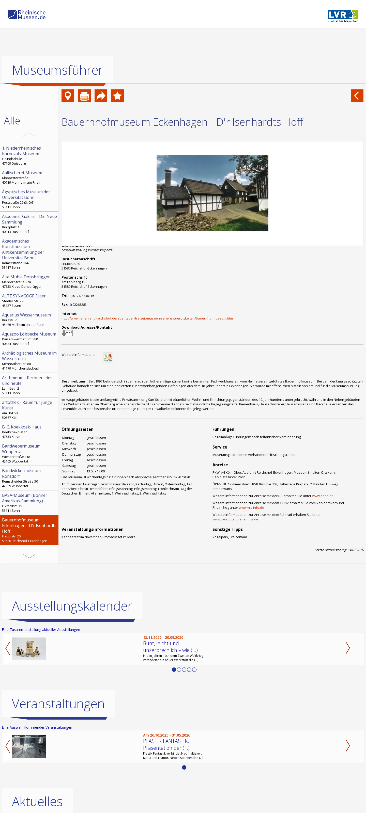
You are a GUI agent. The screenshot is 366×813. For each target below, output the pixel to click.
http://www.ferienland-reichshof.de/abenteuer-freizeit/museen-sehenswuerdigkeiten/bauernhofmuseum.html (148, 318)
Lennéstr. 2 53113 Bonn (29, 385)
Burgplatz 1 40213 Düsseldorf (29, 224)
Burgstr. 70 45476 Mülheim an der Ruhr (29, 319)
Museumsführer (57, 69)
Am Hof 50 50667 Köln (29, 410)
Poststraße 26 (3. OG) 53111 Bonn (29, 199)
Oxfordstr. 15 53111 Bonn (29, 502)
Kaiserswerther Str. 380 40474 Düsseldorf (29, 338)
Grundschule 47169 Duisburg (29, 155)
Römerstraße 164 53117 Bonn (29, 254)
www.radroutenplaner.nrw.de (235, 519)
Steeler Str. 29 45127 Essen (29, 300)
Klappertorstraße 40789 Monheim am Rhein (29, 177)
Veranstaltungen (58, 703)
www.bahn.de (322, 495)
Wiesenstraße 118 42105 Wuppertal (29, 453)
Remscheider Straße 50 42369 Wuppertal (29, 478)
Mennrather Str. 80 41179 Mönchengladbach (29, 360)
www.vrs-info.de (251, 507)
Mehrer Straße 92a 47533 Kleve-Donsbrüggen (29, 281)
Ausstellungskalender (72, 605)
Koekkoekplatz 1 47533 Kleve (29, 431)
